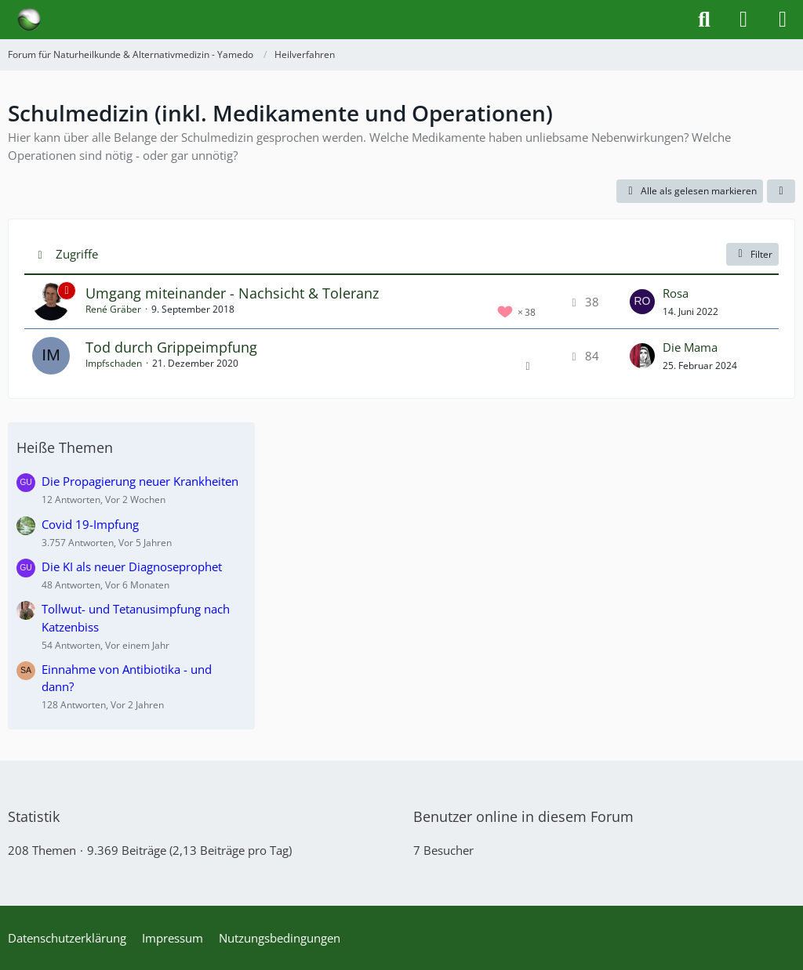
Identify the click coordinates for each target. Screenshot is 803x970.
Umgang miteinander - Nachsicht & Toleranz (232, 293)
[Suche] (704, 19)
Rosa (676, 293)
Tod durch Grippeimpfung (171, 347)
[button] (781, 191)
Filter (752, 254)
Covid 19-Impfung (90, 524)
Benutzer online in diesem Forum (523, 816)
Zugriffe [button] (77, 254)
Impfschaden (113, 363)
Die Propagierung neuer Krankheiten (140, 481)
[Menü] (782, 19)
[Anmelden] (743, 19)
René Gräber (113, 309)
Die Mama (690, 347)
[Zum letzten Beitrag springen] (642, 301)
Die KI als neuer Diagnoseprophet (132, 566)
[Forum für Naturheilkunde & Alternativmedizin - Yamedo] (29, 19)
